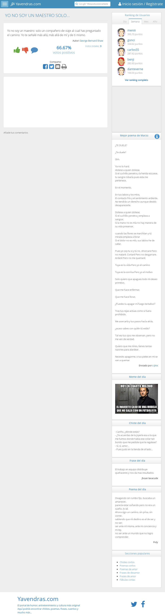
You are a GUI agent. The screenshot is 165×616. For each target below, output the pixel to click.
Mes (146, 21)
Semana (135, 21)
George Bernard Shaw (91, 40)
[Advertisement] (55, 102)
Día (125, 21)
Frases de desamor (130, 572)
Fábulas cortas (127, 579)
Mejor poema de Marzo (134, 135)
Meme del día (137, 376)
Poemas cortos (127, 565)
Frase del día (137, 460)
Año (155, 21)
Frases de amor (128, 576)
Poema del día (137, 489)
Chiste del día (137, 423)
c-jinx (155, 365)
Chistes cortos (127, 562)
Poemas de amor (129, 569)
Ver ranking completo (136, 80)
